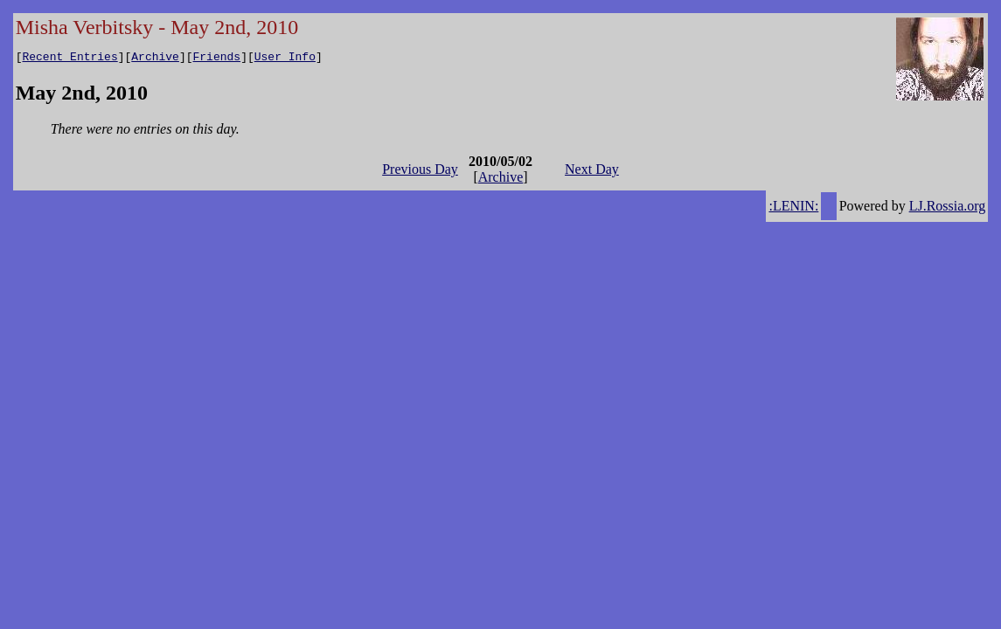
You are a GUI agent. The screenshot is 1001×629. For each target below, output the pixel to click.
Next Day (592, 171)
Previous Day (420, 171)
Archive (155, 58)
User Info (285, 58)
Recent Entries (69, 58)
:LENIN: (793, 208)
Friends (217, 58)
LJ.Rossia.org (947, 208)
